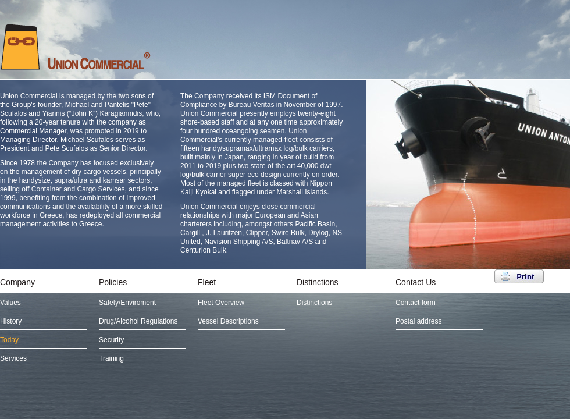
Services (13, 358)
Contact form (416, 303)
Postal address (418, 321)
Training (111, 358)
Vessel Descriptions (228, 321)
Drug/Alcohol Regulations (138, 321)
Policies (113, 282)
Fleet (207, 282)
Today (9, 340)
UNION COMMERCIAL (75, 46)
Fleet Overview (221, 303)
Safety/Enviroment (127, 303)
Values (10, 303)
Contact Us (416, 282)
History (11, 321)
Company (17, 282)
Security (111, 340)
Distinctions (318, 282)
